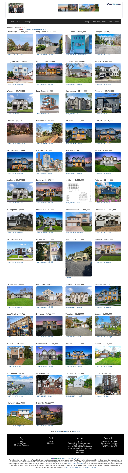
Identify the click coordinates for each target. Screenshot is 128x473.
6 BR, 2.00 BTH (44, 173)
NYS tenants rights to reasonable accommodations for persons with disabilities (80, 448)
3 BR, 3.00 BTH (44, 54)
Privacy (93, 467)
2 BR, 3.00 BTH (102, 203)
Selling (87, 22)
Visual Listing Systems (75, 464)
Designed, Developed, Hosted (69, 458)
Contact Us (80, 452)
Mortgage (28, 22)
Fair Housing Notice (99, 22)
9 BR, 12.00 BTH (16, 54)
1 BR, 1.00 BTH (102, 396)
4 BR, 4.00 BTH (103, 84)
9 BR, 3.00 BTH (44, 262)
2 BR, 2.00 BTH (15, 396)
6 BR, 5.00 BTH (15, 84)
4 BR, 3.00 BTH (74, 84)
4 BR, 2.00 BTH (16, 426)
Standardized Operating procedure (80, 443)
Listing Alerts (21, 443)
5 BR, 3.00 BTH (16, 143)
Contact (117, 22)
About (80, 441)
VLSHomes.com (72, 467)
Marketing (50, 443)
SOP (110, 22)
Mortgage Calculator (21, 445)
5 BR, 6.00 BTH (15, 114)
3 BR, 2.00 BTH (44, 396)
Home (12, 22)
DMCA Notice (84, 467)
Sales (19, 22)
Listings (21, 441)
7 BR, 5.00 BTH (103, 114)
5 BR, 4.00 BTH (74, 173)
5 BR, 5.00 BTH (103, 54)
